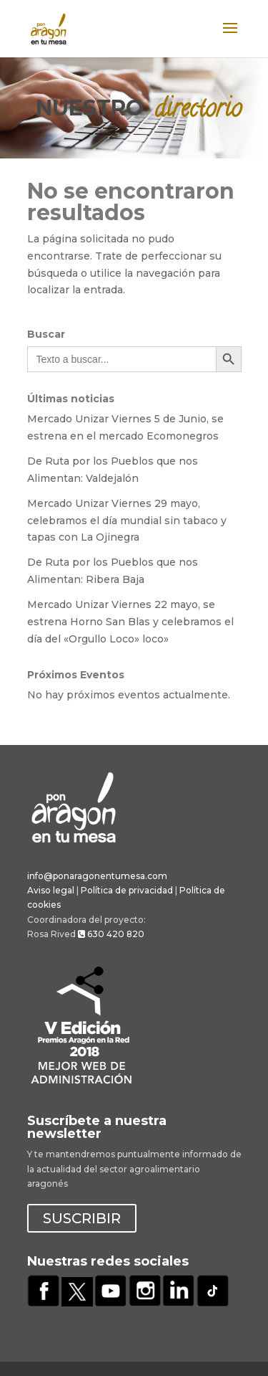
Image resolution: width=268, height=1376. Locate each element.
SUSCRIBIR (82, 1218)
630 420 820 (111, 934)
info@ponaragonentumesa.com (97, 875)
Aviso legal (50, 890)
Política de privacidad (127, 890)
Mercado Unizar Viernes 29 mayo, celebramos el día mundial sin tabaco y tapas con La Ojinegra (127, 520)
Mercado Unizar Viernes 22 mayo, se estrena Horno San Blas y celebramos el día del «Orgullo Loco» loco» (130, 621)
